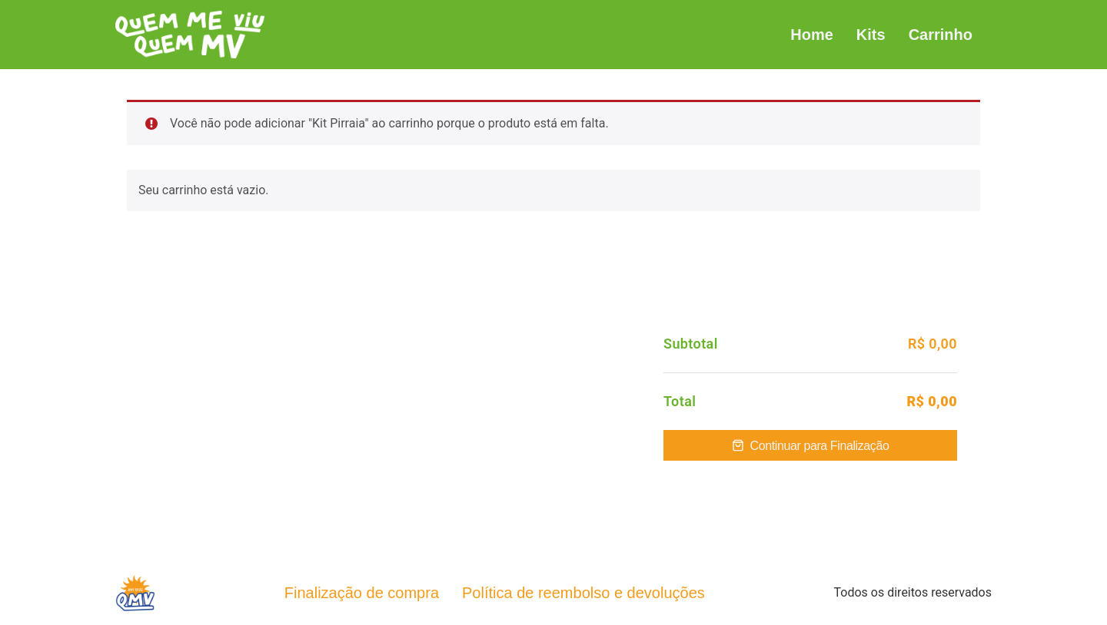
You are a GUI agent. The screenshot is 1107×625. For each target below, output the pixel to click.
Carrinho (940, 34)
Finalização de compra (361, 592)
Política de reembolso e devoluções (583, 592)
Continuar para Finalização (819, 445)
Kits (871, 34)
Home (811, 34)
